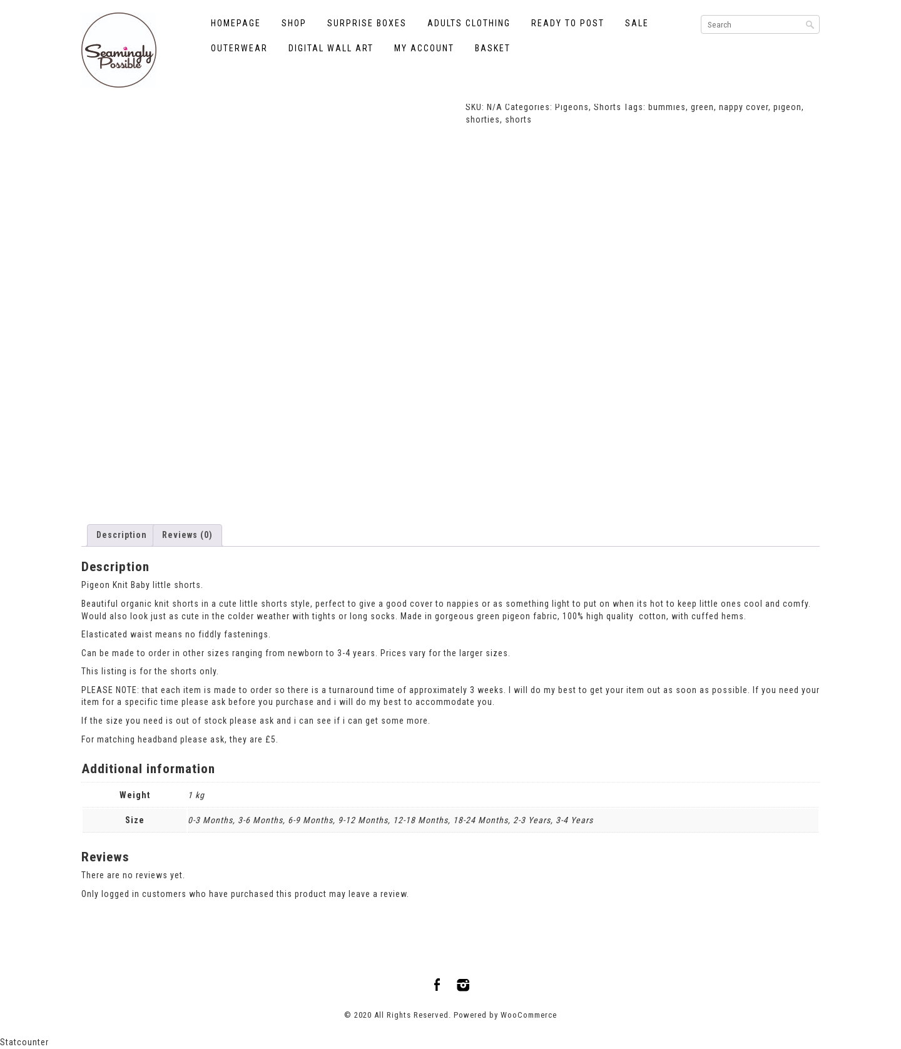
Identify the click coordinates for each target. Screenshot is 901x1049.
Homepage (236, 23)
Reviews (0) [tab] (187, 535)
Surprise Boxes (367, 23)
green (702, 107)
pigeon (787, 107)
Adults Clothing (469, 23)
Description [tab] (121, 535)
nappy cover (743, 107)
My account (424, 48)
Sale (637, 23)
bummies (667, 107)
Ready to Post (567, 23)
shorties (483, 119)
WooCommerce (529, 1015)
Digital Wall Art (331, 48)
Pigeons (572, 107)
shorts (518, 119)
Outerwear (239, 48)
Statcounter (24, 1042)
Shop (294, 23)
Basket (493, 48)
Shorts (607, 107)
